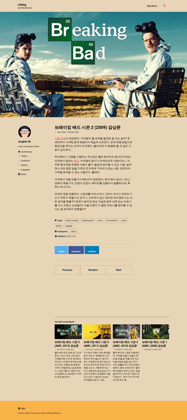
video (73, 236)
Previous (67, 272)
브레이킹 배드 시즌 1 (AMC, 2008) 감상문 (154, 347)
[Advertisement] (112, 302)
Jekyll (43, 413)
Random (151, 5)
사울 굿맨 (60, 138)
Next (118, 272)
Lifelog (25, 6)
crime (99, 225)
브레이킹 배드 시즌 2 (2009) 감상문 (88, 127)
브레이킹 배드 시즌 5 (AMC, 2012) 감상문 (67, 347)
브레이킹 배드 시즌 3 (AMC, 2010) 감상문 (125, 347)
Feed (22, 408)
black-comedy (72, 225)
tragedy (68, 231)
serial (123, 225)
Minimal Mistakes (55, 413)
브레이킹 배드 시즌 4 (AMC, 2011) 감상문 (96, 347)
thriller (59, 231)
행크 (80, 162)
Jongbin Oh (25, 141)
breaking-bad (88, 225)
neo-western (111, 225)
